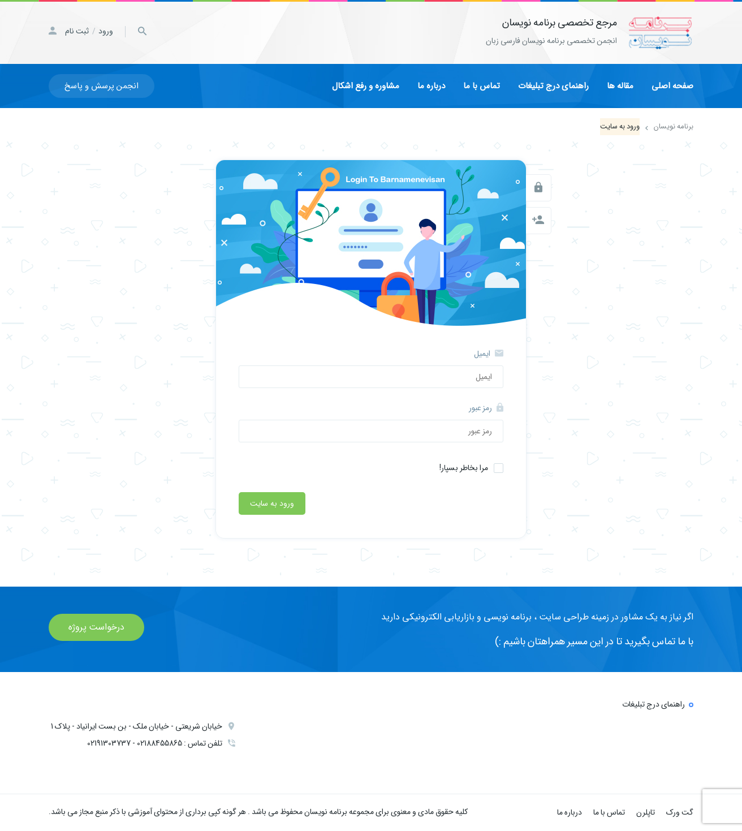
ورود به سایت (272, 503)
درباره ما (431, 86)
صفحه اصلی (672, 86)
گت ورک (679, 812)
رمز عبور (486, 408)
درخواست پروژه (96, 627)
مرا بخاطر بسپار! (463, 467)
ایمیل (488, 353)
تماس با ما (481, 86)
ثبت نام (77, 31)
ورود (105, 31)
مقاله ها (620, 86)
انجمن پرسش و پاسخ (101, 86)
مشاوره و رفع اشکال (365, 86)
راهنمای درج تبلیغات (553, 86)
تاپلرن (645, 812)
